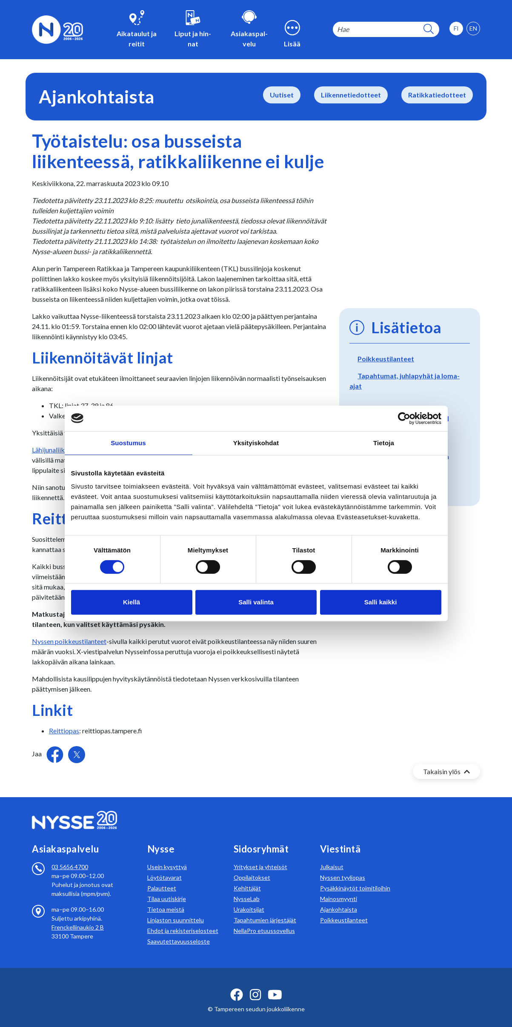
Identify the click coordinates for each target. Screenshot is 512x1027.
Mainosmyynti (338, 888)
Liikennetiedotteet (351, 95)
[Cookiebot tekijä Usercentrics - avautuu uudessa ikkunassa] (404, 418)
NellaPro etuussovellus (264, 920)
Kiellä (131, 602)
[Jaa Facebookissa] (55, 754)
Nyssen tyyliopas (342, 867)
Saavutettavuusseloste (178, 931)
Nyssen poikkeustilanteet (69, 641)
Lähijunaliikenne (56, 450)
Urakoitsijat (249, 899)
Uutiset (282, 95)
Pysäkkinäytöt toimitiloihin (355, 877)
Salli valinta (256, 602)
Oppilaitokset (252, 867)
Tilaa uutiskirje (166, 888)
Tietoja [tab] (383, 442)
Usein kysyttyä (167, 856)
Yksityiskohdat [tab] (256, 442)
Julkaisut (331, 856)
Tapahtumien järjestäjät (265, 909)
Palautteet (161, 877)
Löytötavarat (164, 867)
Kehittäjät (247, 877)
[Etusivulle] (57, 29)
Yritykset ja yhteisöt (260, 856)
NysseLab (247, 888)
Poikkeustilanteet (386, 359)
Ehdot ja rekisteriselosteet (182, 920)
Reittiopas (64, 731)
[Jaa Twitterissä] (76, 754)
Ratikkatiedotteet (437, 95)
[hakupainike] (428, 29)
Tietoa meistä (165, 899)
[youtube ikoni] (275, 984)
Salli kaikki (380, 602)
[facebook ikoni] (236, 984)
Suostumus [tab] (128, 442)
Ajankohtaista (338, 899)
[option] (473, 28)
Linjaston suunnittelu (175, 909)
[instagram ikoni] (255, 984)
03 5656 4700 (69, 856)
